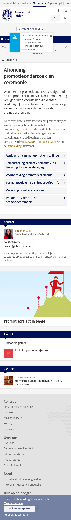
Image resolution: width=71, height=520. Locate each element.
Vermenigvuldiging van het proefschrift (32, 183)
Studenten (26, 3)
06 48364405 (12, 242)
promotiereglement (15, 129)
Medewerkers (39, 3)
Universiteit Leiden (10, 3)
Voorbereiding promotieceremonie (29, 175)
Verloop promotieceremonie (25, 190)
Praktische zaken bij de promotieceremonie (21, 200)
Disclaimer (10, 429)
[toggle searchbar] (66, 11)
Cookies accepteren (19, 508)
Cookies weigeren (18, 515)
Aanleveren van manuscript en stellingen (33, 155)
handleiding (14, 145)
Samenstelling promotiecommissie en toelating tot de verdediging (31, 165)
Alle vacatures (12, 460)
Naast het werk (13, 465)
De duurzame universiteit (18, 448)
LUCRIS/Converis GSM (40, 141)
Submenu (11, 60)
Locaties (8, 412)
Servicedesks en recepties (18, 407)
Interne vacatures (14, 454)
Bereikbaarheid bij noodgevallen (22, 479)
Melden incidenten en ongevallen (23, 484)
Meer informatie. (13, 503)
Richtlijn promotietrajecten (31, 350)
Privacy (8, 423)
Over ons (9, 443)
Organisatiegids (55, 3)
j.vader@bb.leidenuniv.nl (19, 246)
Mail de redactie (13, 418)
